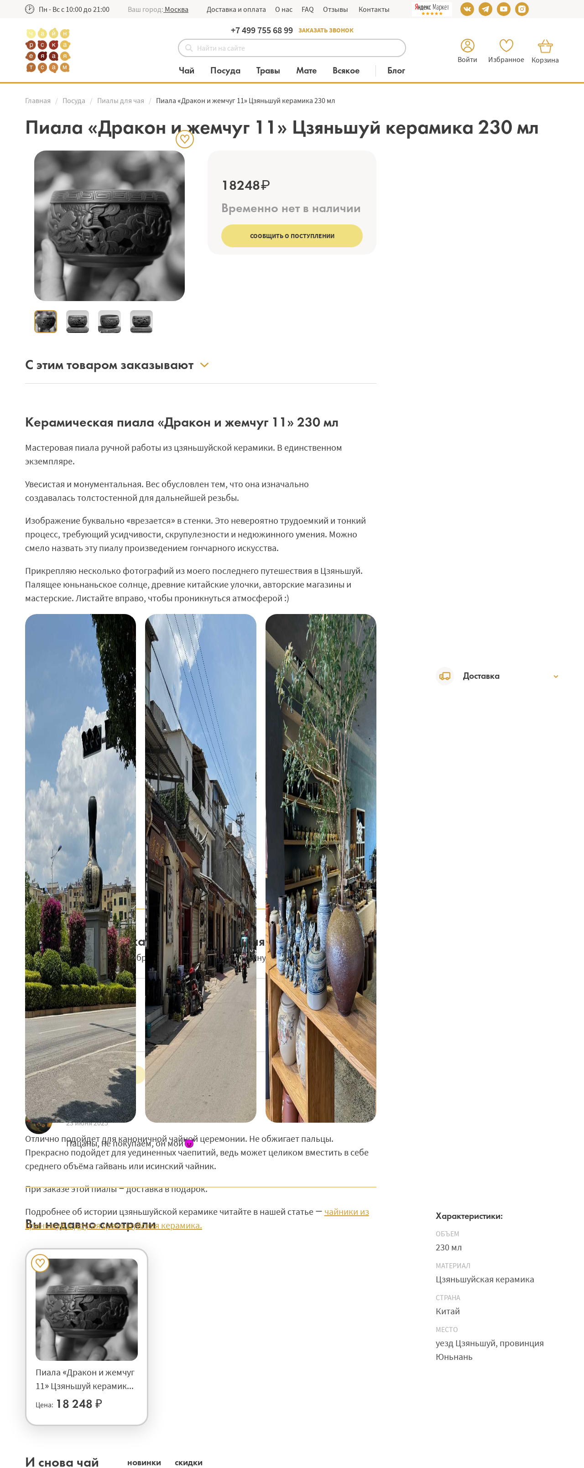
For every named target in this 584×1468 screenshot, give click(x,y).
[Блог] (396, 71)
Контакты (373, 9)
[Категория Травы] (272, 71)
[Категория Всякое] (351, 71)
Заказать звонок (326, 30)
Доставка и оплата (236, 9)
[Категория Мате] (311, 71)
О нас (283, 9)
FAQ (308, 9)
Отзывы (335, 9)
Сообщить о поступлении (292, 236)
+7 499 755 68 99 (262, 30)
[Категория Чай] (191, 71)
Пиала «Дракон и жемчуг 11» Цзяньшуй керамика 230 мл (85, 1379)
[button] (175, 9)
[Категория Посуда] (230, 71)
